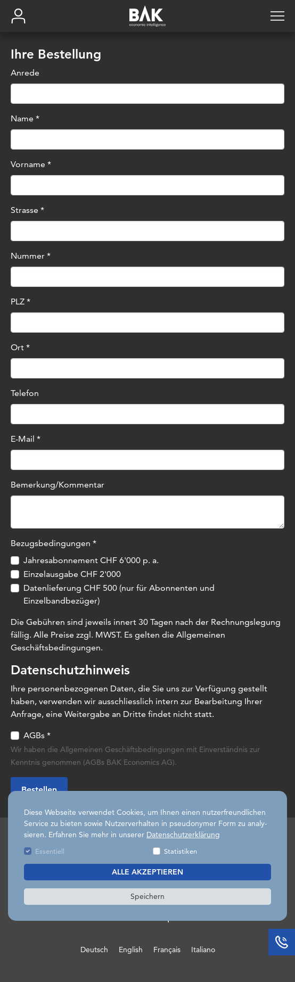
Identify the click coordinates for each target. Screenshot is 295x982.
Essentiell (49, 851)
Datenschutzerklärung (183, 834)
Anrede (25, 73)
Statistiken (180, 851)
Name (25, 118)
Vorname (31, 164)
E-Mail (25, 439)
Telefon (25, 393)
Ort (20, 347)
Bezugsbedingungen (53, 543)
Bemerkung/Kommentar (57, 485)
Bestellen (39, 790)
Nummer (31, 256)
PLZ (20, 301)
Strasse (27, 210)
